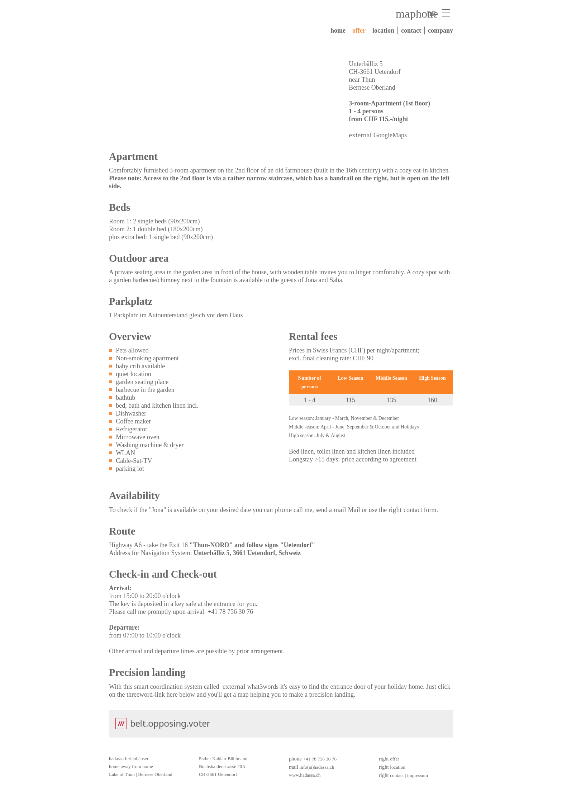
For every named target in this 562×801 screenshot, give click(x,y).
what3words (262, 686)
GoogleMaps (390, 135)
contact (411, 30)
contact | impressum (409, 775)
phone (424, 13)
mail (406, 13)
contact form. (421, 509)
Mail (354, 509)
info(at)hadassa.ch (317, 767)
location (383, 30)
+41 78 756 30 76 (320, 759)
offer (359, 30)
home (338, 30)
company (440, 30)
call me (303, 509)
